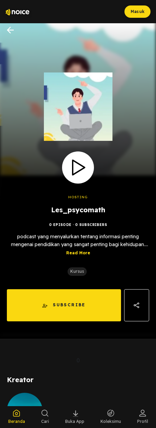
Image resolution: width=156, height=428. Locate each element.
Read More (78, 252)
